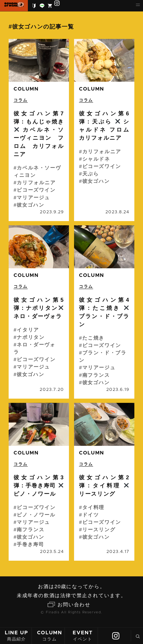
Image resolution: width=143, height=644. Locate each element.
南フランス (96, 375)
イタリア (28, 330)
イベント (83, 635)
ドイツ (90, 515)
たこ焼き (93, 338)
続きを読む (39, 130)
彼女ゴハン (30, 205)
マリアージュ (33, 197)
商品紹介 (16, 635)
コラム (50, 635)
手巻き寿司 (30, 544)
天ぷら (90, 174)
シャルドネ (96, 159)
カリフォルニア (36, 182)
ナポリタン (31, 337)
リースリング (99, 529)
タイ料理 (93, 507)
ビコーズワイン (36, 190)
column (26, 89)
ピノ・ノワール (36, 515)
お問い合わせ (74, 604)
